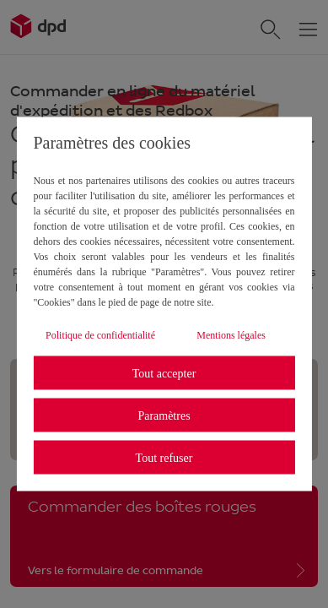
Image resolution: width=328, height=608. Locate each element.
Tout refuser (164, 457)
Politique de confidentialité (100, 335)
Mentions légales (231, 335)
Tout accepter (164, 372)
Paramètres (163, 415)
